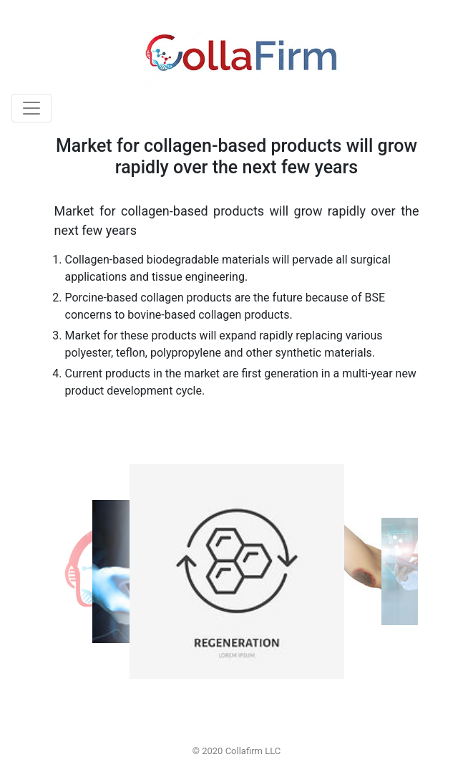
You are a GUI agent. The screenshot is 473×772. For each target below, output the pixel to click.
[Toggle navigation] (31, 108)
